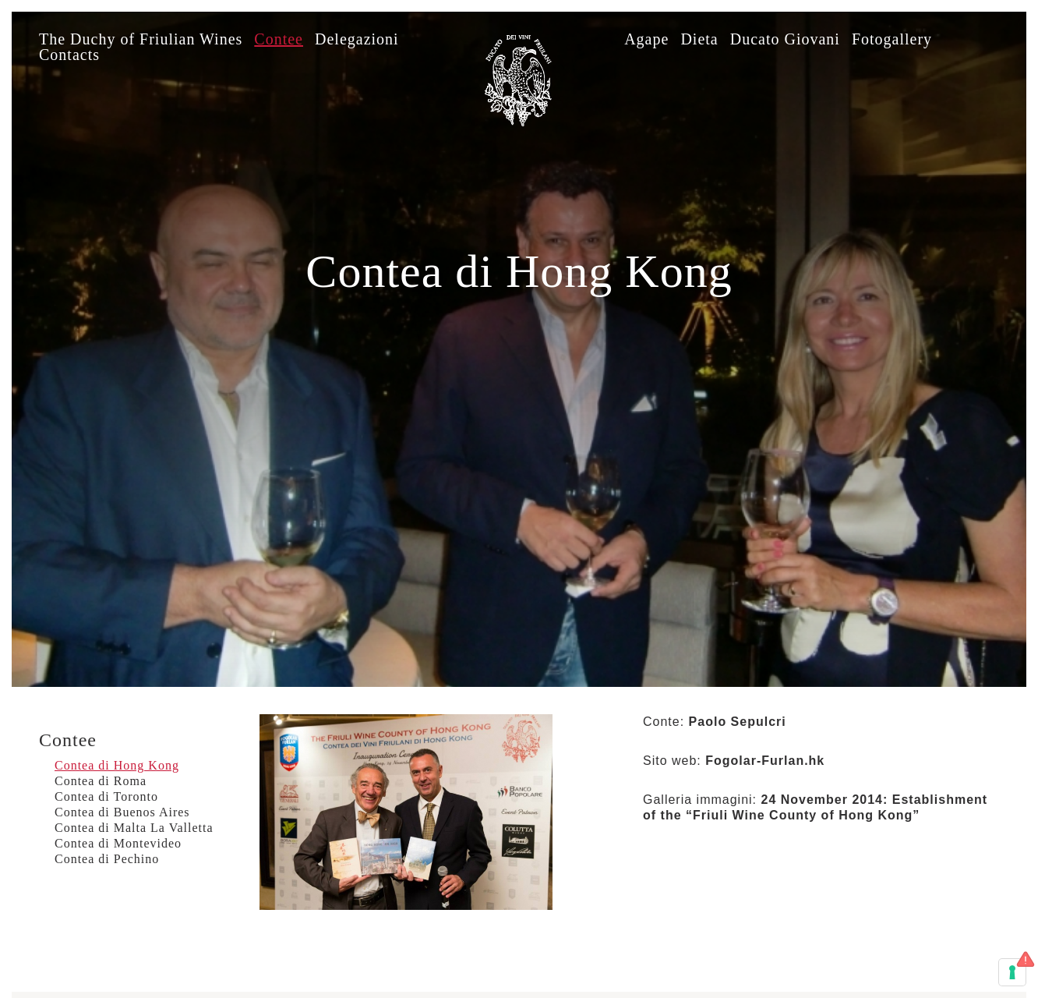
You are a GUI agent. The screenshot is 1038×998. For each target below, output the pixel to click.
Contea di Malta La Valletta (134, 827)
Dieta (699, 39)
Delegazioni (357, 39)
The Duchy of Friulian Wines (140, 39)
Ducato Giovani (785, 39)
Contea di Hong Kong (117, 765)
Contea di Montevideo (118, 843)
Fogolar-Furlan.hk (764, 760)
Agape (646, 39)
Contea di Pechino (107, 858)
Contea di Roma (101, 780)
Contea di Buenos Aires (122, 812)
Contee (278, 39)
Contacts (69, 54)
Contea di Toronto (106, 796)
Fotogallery (892, 39)
